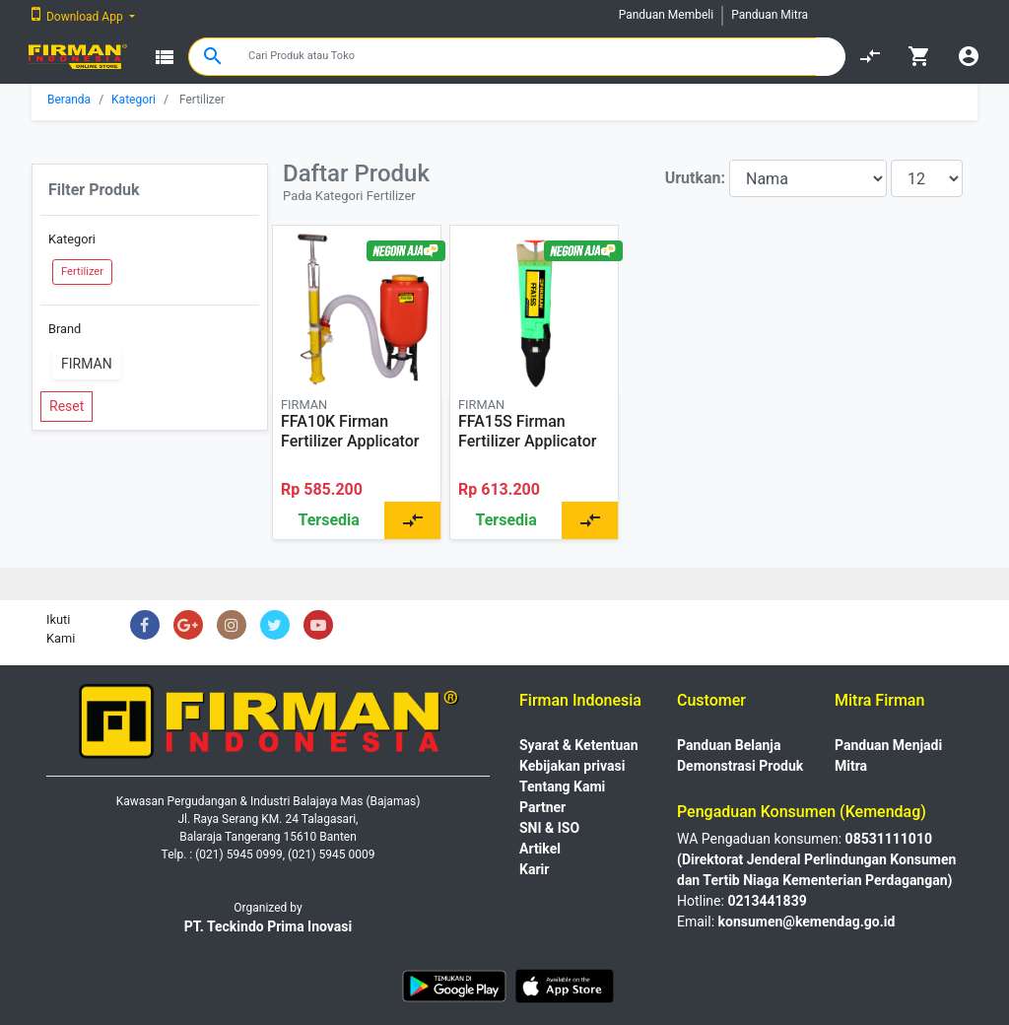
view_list (164, 57)
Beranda (69, 99)
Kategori (133, 99)
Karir (534, 869)
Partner (542, 807)
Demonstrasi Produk (740, 766)
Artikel (540, 848)
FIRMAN (86, 364)
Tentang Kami (562, 786)
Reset (66, 406)
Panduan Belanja (729, 745)
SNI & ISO (549, 828)
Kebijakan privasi (572, 766)
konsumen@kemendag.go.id (807, 921)
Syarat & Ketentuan (579, 745)
